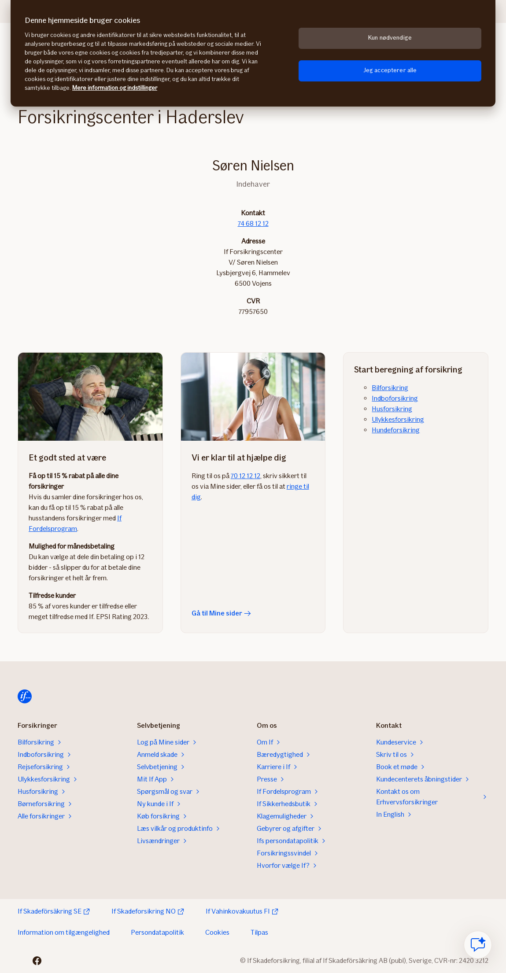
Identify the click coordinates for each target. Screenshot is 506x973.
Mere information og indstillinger (114, 88)
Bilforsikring (390, 387)
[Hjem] (25, 696)
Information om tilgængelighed (64, 932)
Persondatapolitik (157, 932)
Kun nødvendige (390, 37)
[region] (253, 53)
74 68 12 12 (253, 223)
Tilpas (259, 932)
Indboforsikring (395, 398)
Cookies (217, 932)
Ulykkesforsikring (398, 419)
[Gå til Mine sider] (253, 397)
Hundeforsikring (396, 430)
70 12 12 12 (245, 476)
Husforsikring (392, 409)
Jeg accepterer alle (390, 70)
